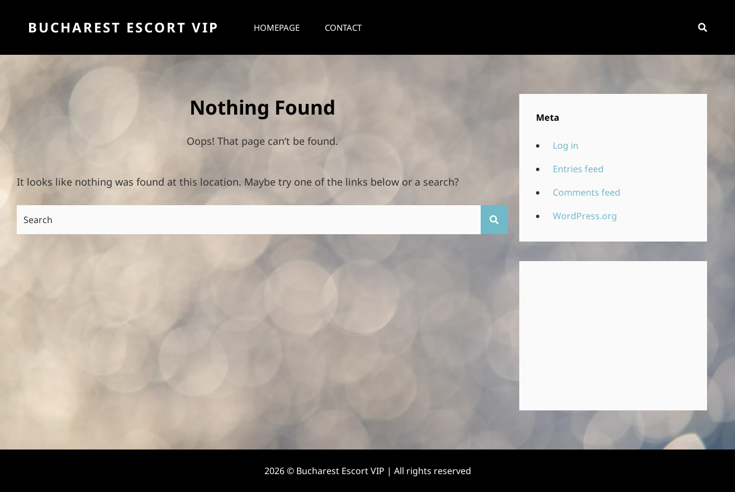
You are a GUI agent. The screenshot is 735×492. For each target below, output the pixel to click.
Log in (565, 145)
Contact (343, 27)
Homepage (277, 27)
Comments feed (586, 192)
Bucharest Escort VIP (123, 27)
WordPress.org (585, 216)
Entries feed (578, 169)
